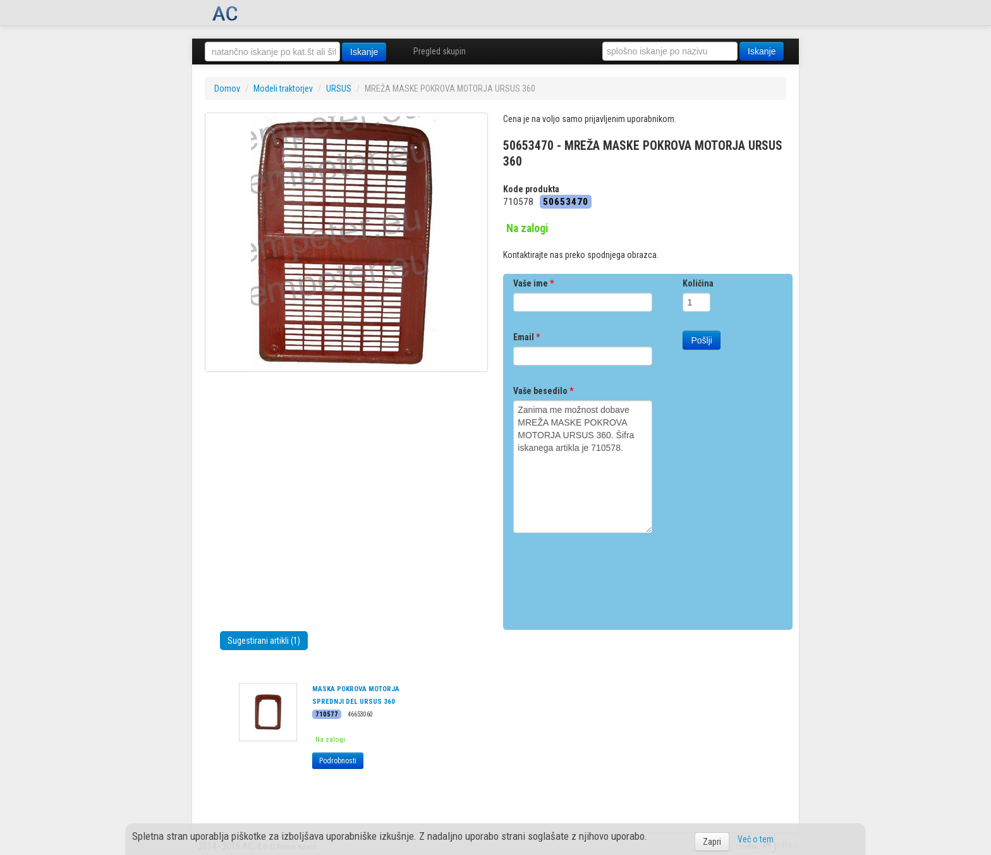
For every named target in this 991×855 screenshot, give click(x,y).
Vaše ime (533, 283)
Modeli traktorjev (283, 88)
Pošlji (701, 340)
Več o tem (756, 839)
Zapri (712, 842)
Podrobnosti (337, 760)
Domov (227, 88)
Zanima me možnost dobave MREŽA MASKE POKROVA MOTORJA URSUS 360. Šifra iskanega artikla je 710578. (582, 466)
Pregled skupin (439, 51)
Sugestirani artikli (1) (264, 641)
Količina (698, 283)
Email (526, 337)
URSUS (338, 88)
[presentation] (609, 576)
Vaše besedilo (543, 391)
